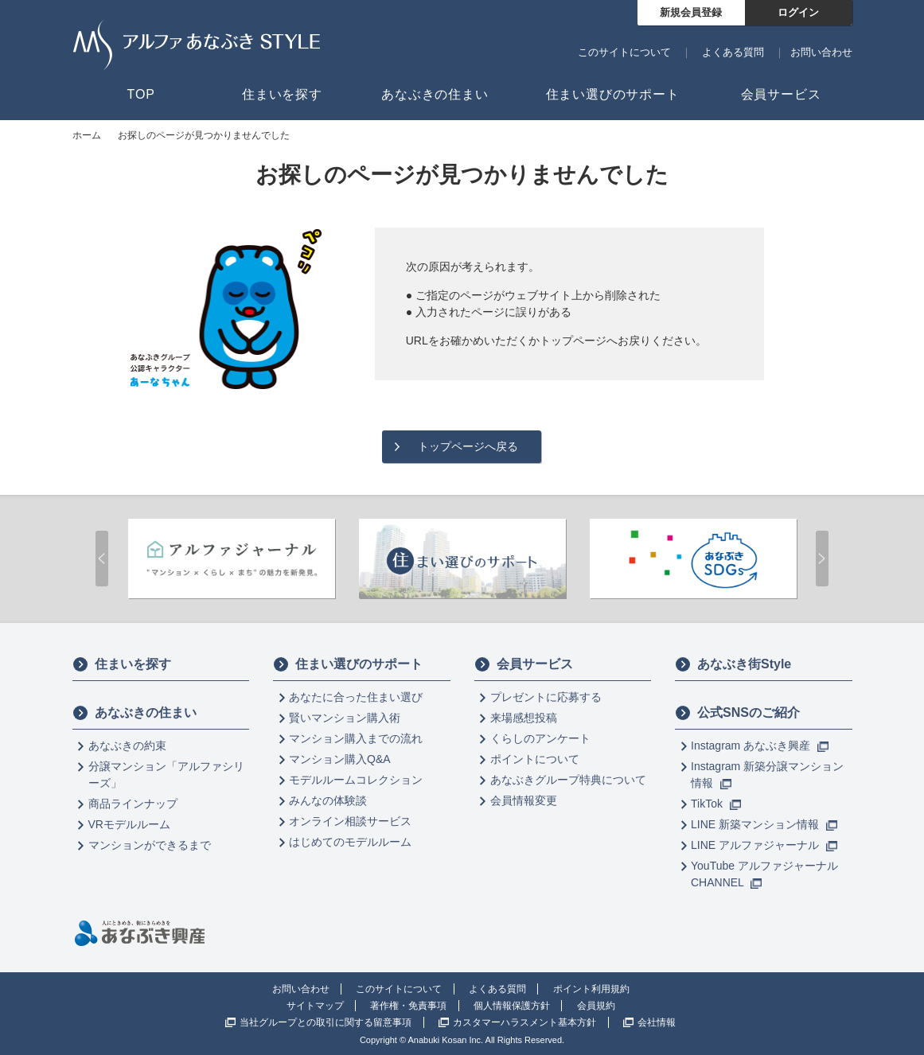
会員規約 (596, 1005)
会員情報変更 (523, 800)
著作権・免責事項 (408, 1005)
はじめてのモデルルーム (350, 841)
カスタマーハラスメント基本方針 (524, 1022)
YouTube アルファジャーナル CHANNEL (764, 874)
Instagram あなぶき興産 (759, 745)
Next (822, 558)
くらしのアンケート (540, 738)
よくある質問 (733, 52)
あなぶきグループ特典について (568, 779)
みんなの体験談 (328, 800)
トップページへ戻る (468, 446)
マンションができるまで (149, 845)
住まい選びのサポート (348, 664)
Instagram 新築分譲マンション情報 (767, 774)
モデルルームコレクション (356, 779)
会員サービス (523, 664)
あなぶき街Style (733, 664)
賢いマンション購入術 (344, 717)
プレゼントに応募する (546, 697)
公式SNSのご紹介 (737, 713)
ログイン (798, 12)
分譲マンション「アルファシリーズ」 (166, 774)
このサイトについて (624, 52)
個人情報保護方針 (512, 1005)
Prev (102, 558)
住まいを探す (121, 664)
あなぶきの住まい (134, 713)
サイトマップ (315, 1005)
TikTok (716, 803)
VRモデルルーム (129, 824)
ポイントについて (534, 759)
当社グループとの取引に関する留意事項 (325, 1022)
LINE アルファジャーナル (764, 845)
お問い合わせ (821, 52)
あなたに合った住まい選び (356, 697)
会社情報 (656, 1022)
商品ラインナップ (132, 803)
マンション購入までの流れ (356, 738)
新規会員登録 (691, 12)
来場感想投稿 (523, 717)
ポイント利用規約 (591, 989)
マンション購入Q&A (340, 759)
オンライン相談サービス (350, 821)
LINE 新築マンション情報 (764, 824)
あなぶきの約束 (127, 745)
